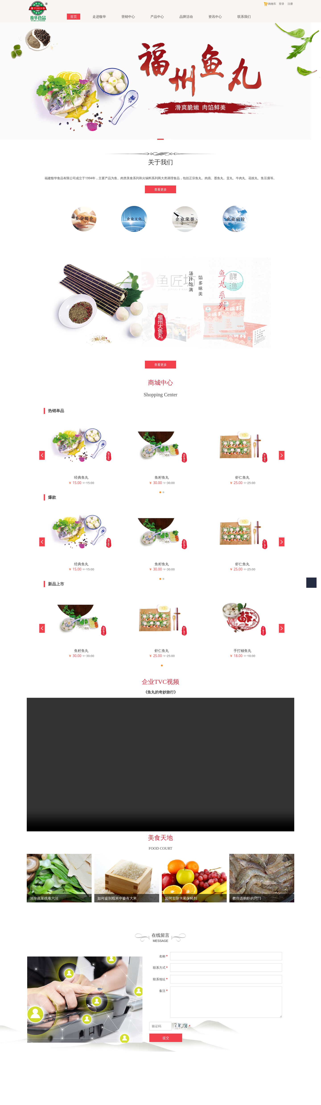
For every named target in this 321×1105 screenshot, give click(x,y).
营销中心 (128, 16)
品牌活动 (186, 16)
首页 (73, 16)
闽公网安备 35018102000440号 (158, 1084)
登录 (281, 4)
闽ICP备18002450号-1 (160, 1100)
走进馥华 (99, 16)
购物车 (269, 4)
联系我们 (244, 16)
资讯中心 (215, 16)
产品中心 (157, 16)
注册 (290, 4)
